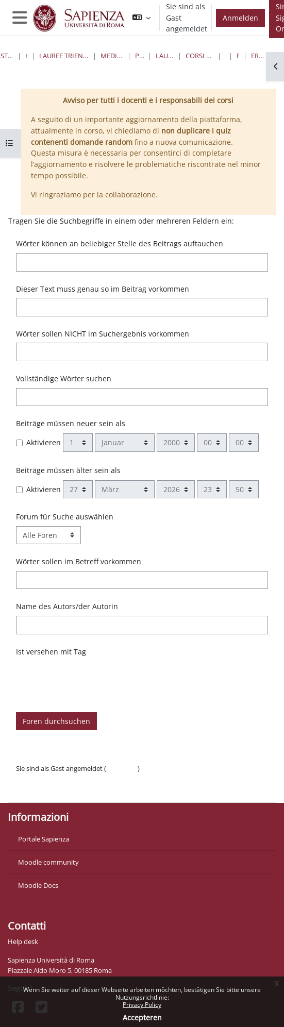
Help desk (23, 941)
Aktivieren (43, 442)
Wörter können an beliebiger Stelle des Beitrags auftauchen (119, 243)
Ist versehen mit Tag (51, 651)
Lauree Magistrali (165, 55)
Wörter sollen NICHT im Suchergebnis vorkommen (102, 334)
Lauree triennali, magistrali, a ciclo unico (63, 55)
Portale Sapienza (43, 839)
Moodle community (48, 862)
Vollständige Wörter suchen (63, 378)
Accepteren (142, 1017)
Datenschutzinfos (43, 778)
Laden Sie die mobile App (54, 789)
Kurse (26, 55)
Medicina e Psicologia (112, 55)
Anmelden (240, 18)
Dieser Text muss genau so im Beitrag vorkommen (102, 289)
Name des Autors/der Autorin (67, 606)
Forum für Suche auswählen (64, 516)
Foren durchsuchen (56, 721)
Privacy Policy (142, 1004)
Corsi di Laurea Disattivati (200, 55)
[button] (141, 18)
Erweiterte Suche (259, 55)
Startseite (7, 55)
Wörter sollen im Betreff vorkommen (78, 561)
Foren (238, 55)
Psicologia (139, 55)
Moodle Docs (38, 885)
